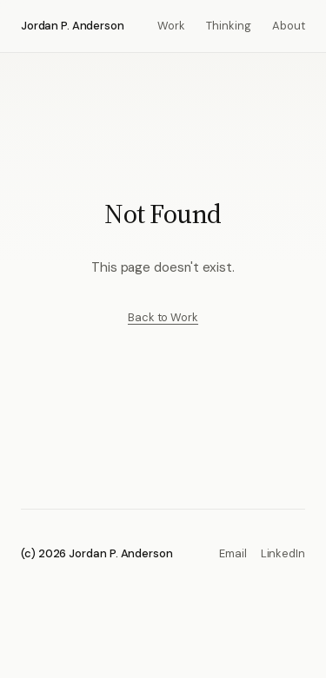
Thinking (228, 25)
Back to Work (163, 317)
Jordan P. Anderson (72, 25)
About (288, 25)
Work (171, 25)
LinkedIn (283, 553)
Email (233, 553)
